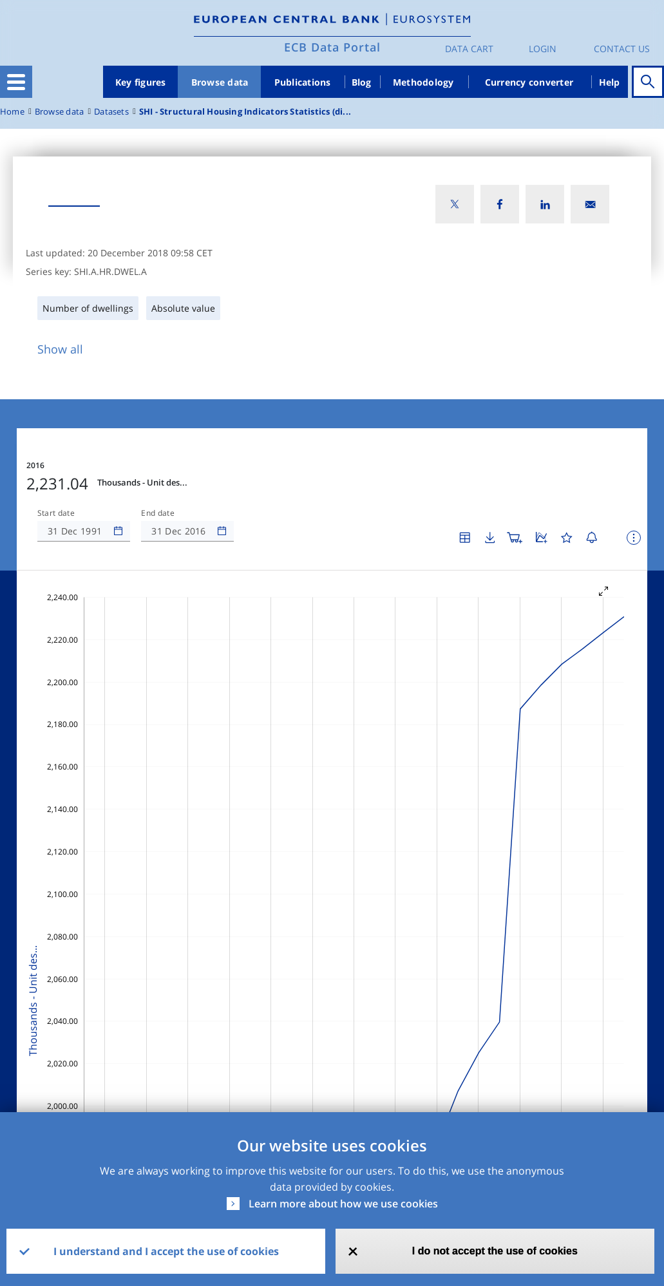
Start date (56, 513)
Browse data (220, 82)
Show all (60, 349)
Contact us (622, 49)
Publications (302, 82)
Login (542, 49)
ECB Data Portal (332, 47)
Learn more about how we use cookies (343, 1203)
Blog (362, 82)
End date (158, 513)
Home (12, 111)
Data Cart (469, 49)
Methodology (423, 82)
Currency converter (529, 82)
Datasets (111, 111)
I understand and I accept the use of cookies (166, 1251)
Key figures (140, 82)
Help (609, 82)
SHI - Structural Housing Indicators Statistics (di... (245, 111)
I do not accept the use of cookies (495, 1250)
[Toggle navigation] (16, 82)
